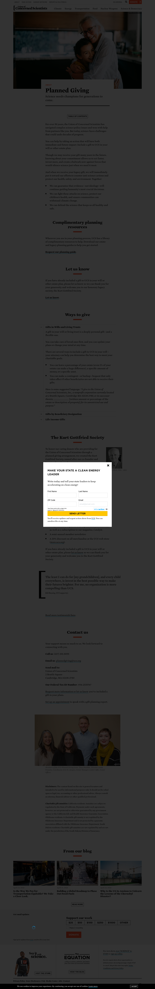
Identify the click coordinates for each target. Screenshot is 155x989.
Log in (49, 510)
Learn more (93, 986)
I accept (134, 986)
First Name (62, 494)
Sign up (55, 510)
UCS (93, 518)
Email (93, 503)
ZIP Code (62, 503)
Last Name (93, 494)
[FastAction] (99, 509)
